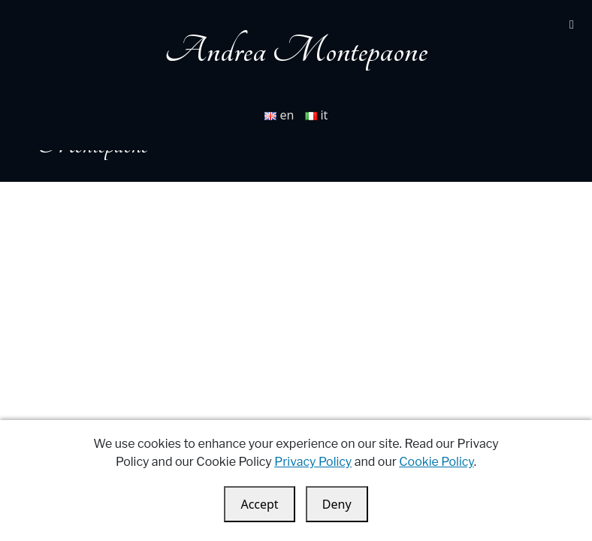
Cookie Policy (436, 462)
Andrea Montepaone (296, 50)
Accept (259, 504)
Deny (337, 504)
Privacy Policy (313, 462)
